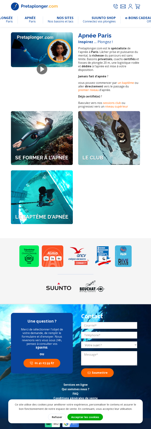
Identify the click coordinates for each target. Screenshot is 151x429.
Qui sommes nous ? (75, 389)
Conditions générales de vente (75, 398)
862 (56, 423)
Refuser (57, 417)
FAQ (75, 394)
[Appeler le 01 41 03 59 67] (115, 6)
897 (74, 423)
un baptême (126, 83)
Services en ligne (75, 385)
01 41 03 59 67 (44, 363)
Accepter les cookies (85, 417)
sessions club (112, 103)
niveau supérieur (116, 106)
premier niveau (88, 90)
